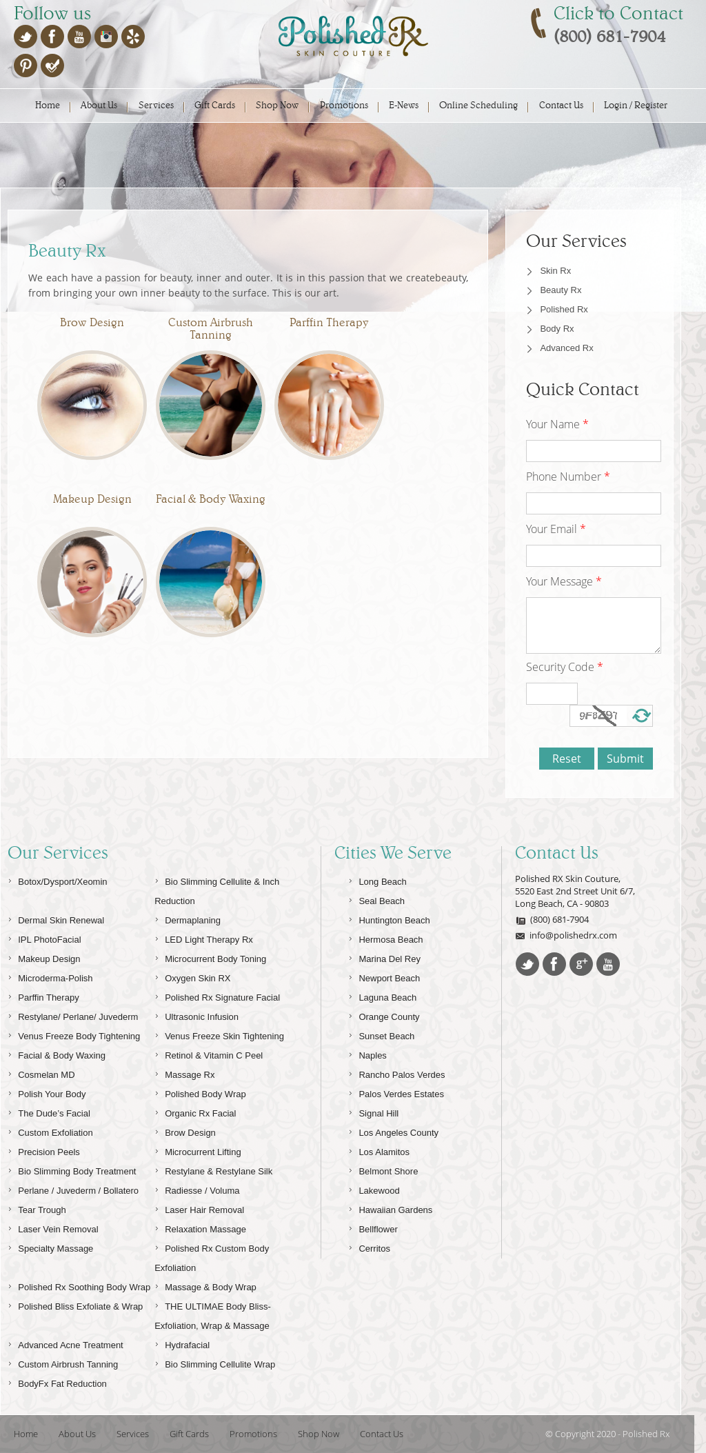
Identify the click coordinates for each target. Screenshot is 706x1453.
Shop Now (277, 105)
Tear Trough (36, 1208)
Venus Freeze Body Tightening (74, 1034)
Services (156, 105)
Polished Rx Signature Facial (217, 995)
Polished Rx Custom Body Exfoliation (211, 1256)
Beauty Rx (560, 290)
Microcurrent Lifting (197, 1150)
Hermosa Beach (385, 937)
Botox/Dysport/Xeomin (57, 879)
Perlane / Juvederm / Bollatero (73, 1188)
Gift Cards (214, 105)
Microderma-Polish (50, 976)
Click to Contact (618, 13)
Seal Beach (376, 899)
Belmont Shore (383, 1169)
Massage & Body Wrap (205, 1285)
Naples (367, 1053)
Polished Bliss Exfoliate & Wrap (75, 1304)
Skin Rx (555, 270)
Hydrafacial (182, 1343)
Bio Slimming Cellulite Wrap (214, 1362)
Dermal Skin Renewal (56, 918)
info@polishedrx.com (566, 935)
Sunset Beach (381, 1034)
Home (47, 105)
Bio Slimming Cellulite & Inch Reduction (216, 889)
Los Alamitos (379, 1150)
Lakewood (373, 1188)
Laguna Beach (382, 995)
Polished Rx (563, 309)
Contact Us (561, 105)
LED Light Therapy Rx (203, 937)
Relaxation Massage (200, 1227)
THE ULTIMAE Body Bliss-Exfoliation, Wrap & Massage (212, 1314)
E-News (403, 105)
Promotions (344, 105)
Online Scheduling (478, 105)
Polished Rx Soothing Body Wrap (79, 1285)
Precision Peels (44, 1150)
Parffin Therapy (43, 995)
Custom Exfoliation (50, 1130)
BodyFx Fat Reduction (57, 1381)
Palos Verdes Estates (396, 1092)
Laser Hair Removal (199, 1208)
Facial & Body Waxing (56, 1053)
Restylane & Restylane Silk (213, 1169)
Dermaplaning (187, 918)
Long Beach (377, 879)
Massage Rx (184, 1072)
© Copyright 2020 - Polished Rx (607, 1433)
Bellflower (372, 1227)
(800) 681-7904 (552, 919)
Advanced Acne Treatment (65, 1343)
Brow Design (185, 1130)
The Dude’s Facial (49, 1111)
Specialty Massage (50, 1246)
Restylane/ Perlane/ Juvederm (73, 1015)
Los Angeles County (393, 1130)
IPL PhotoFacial (44, 937)
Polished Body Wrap (200, 1092)
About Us (99, 105)
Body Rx (557, 328)
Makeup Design (44, 957)
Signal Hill (373, 1111)
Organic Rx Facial (195, 1111)
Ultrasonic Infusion (196, 1015)
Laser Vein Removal (53, 1227)
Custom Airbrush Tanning (63, 1362)
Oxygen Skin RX (192, 976)
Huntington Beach (389, 918)
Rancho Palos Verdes (396, 1072)
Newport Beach (384, 976)
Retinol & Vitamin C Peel (208, 1053)
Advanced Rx (566, 348)
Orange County (383, 1015)
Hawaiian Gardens (390, 1208)
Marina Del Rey (384, 957)
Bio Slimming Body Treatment (72, 1169)
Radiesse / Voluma (196, 1188)
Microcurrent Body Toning (210, 957)
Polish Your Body (46, 1092)
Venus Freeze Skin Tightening (219, 1034)
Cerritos (369, 1246)
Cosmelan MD (41, 1072)
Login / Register (635, 105)
